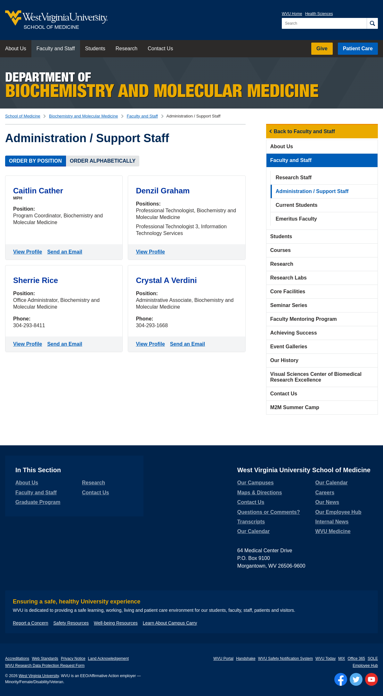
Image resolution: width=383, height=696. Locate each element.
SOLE (373, 658)
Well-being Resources (116, 623)
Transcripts (251, 521)
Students (95, 48)
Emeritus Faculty (296, 219)
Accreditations (17, 658)
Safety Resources (71, 623)
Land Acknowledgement (108, 658)
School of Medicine (22, 116)
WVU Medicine (332, 531)
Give (322, 48)
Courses (280, 250)
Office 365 (356, 658)
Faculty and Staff (56, 48)
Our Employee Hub (338, 512)
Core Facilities (287, 291)
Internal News (331, 521)
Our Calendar (253, 531)
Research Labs (288, 277)
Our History (284, 360)
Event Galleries (288, 346)
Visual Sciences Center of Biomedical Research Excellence (316, 377)
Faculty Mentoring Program (303, 319)
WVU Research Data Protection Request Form (45, 665)
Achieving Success (293, 333)
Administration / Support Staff (312, 191)
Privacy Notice (73, 658)
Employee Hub (365, 665)
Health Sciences (319, 14)
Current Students (297, 205)
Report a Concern (30, 623)
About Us (15, 48)
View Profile (29, 251)
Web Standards (45, 658)
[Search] (372, 23)
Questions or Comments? (268, 512)
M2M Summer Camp (294, 407)
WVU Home (292, 14)
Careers (324, 492)
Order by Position (35, 161)
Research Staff (294, 177)
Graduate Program (37, 502)
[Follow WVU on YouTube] (371, 679)
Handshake (246, 658)
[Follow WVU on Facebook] (340, 679)
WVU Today (325, 658)
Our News (327, 502)
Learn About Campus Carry (170, 623)
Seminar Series (288, 305)
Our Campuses (255, 482)
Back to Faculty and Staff (304, 131)
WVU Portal (223, 658)
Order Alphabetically (102, 161)
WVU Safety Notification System (285, 658)
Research (126, 48)
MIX (341, 658)
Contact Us (160, 48)
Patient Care (358, 48)
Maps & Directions (259, 492)
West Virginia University (39, 676)
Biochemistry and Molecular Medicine (83, 116)
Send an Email (66, 251)
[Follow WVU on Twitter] (356, 679)
